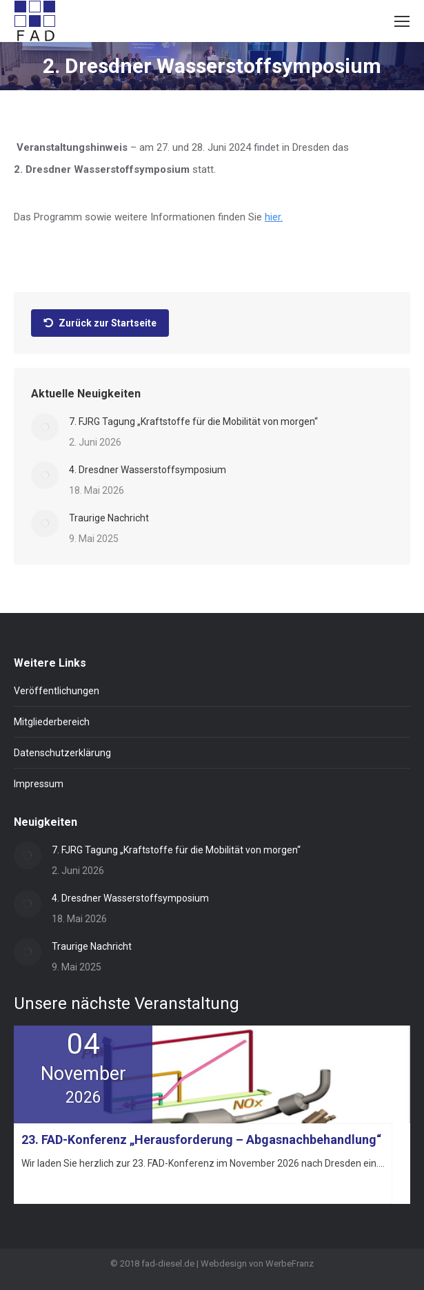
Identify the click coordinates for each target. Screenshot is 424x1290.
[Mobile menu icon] (402, 21)
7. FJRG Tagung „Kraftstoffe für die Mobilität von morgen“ (193, 421)
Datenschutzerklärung (62, 752)
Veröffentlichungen (56, 690)
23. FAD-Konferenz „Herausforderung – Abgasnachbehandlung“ (201, 1139)
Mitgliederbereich (52, 721)
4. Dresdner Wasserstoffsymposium (147, 469)
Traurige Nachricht (109, 517)
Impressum (38, 783)
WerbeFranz (289, 1263)
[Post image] (45, 427)
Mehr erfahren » (52, 1188)
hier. (274, 217)
